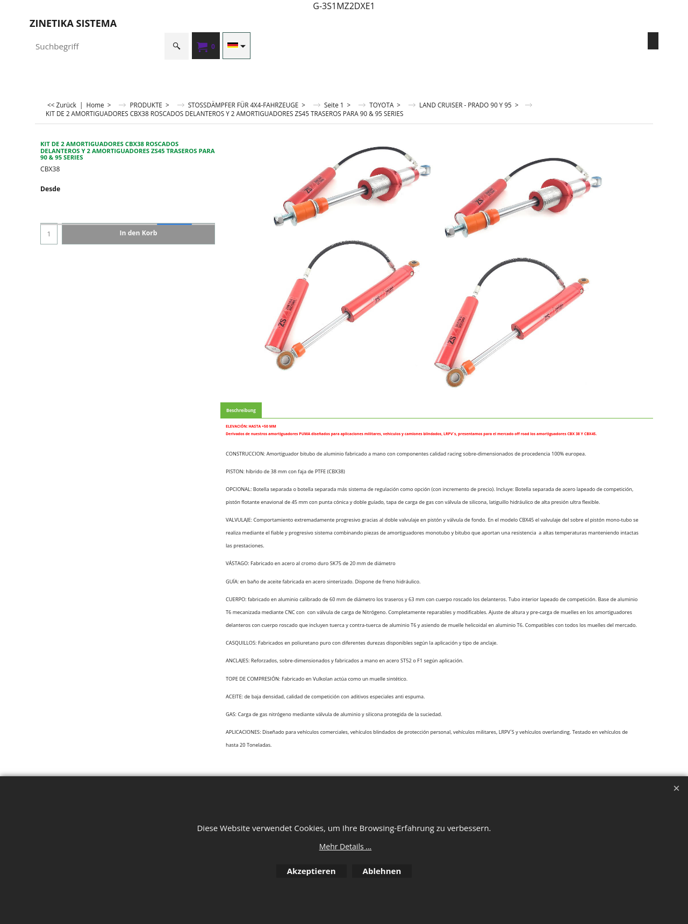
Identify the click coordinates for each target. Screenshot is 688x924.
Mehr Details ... (345, 846)
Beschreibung (241, 410)
